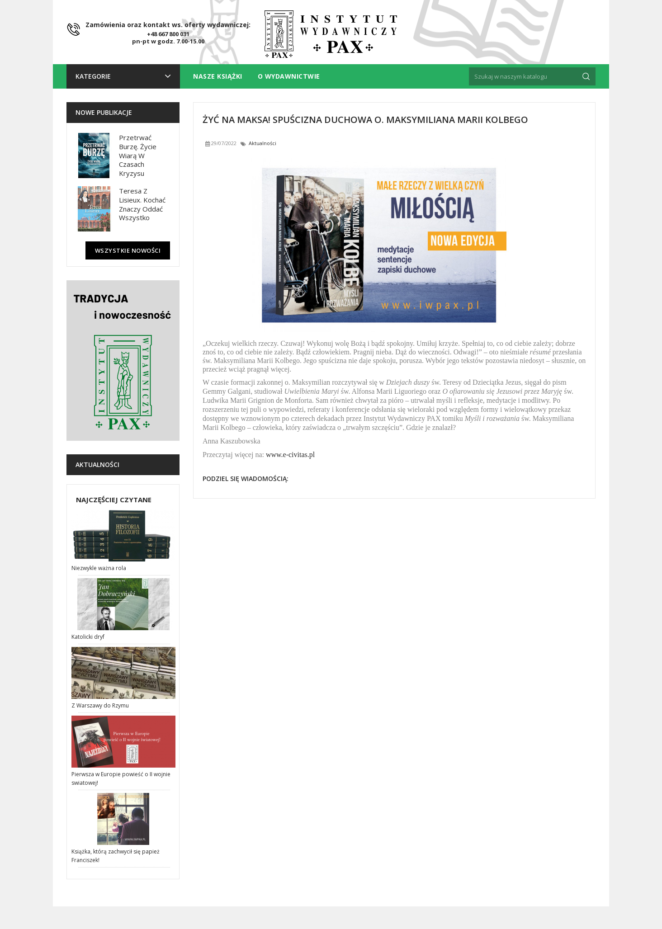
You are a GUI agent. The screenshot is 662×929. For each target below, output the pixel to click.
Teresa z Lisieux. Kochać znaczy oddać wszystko (142, 204)
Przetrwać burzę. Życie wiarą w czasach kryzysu (137, 155)
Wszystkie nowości (128, 250)
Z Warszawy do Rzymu (100, 705)
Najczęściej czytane (113, 499)
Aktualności (97, 464)
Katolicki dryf (87, 637)
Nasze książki (217, 76)
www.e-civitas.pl (290, 454)
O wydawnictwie (289, 76)
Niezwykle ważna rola (98, 568)
